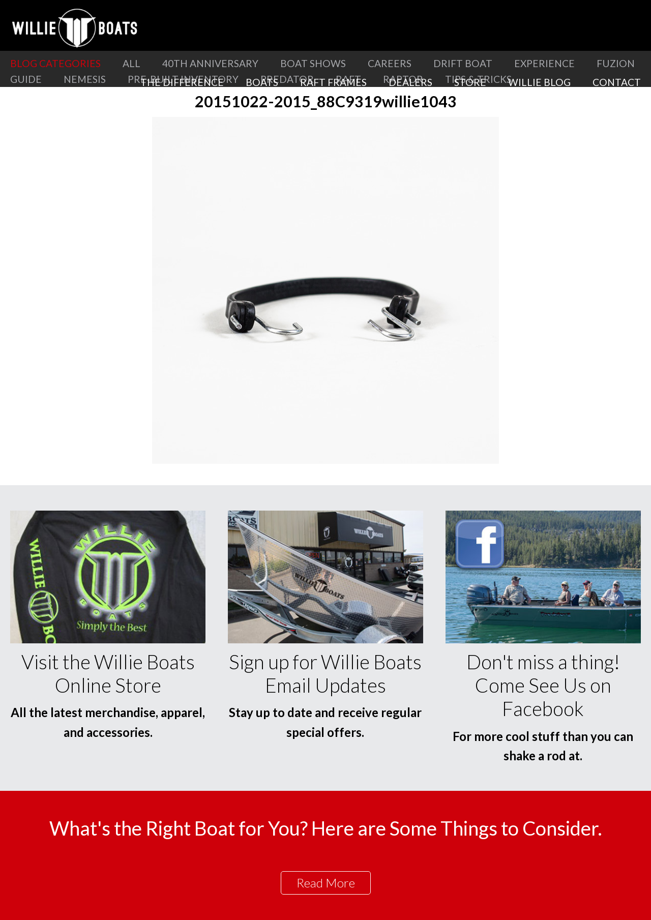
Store (470, 82)
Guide (26, 79)
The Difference (182, 82)
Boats (262, 82)
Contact (617, 82)
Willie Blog (539, 82)
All (131, 63)
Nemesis (85, 79)
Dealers (410, 82)
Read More (326, 882)
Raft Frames (333, 82)
